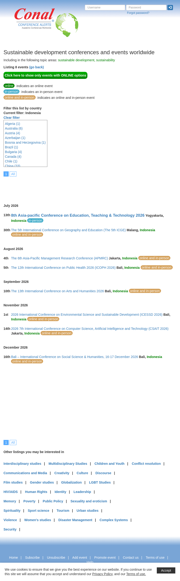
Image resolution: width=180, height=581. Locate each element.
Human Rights (36, 492)
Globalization (71, 482)
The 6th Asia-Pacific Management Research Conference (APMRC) (59, 258)
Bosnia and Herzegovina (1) (25, 142)
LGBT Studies (100, 482)
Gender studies (42, 482)
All (13, 174)
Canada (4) (13, 156)
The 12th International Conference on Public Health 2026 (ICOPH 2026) (63, 267)
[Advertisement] (89, 186)
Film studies (13, 482)
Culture (82, 473)
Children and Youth (109, 464)
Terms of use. (136, 574)
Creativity (61, 473)
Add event (79, 557)
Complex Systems (114, 520)
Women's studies (37, 520)
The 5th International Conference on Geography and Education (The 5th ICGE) (68, 230)
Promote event (105, 557)
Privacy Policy (102, 574)
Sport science (38, 510)
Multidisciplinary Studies (68, 464)
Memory (10, 501)
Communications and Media (25, 473)
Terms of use (155, 557)
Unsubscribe (56, 557)
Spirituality (12, 510)
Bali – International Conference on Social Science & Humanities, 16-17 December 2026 (74, 357)
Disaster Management (75, 520)
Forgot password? (138, 13)
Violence (10, 520)
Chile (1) (11, 161)
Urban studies (87, 510)
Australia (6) (13, 128)
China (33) (12, 166)
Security (10, 529)
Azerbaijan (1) (15, 138)
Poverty (29, 501)
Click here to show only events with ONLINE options (45, 75)
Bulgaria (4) (13, 152)
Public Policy (53, 501)
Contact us (131, 557)
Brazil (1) (11, 147)
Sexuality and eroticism (89, 501)
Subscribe (32, 557)
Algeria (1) (12, 124)
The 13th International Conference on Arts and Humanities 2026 (57, 291)
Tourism (63, 510)
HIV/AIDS (11, 492)
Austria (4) (12, 133)
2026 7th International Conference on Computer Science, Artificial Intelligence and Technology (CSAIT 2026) (90, 329)
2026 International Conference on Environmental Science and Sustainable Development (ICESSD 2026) (86, 314)
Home (13, 557)
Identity (60, 492)
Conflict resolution (146, 464)
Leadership (82, 492)
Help (90, 562)
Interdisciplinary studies (22, 464)
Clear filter (12, 117)
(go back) (36, 67)
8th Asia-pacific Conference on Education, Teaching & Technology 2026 (77, 215)
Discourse (103, 473)
